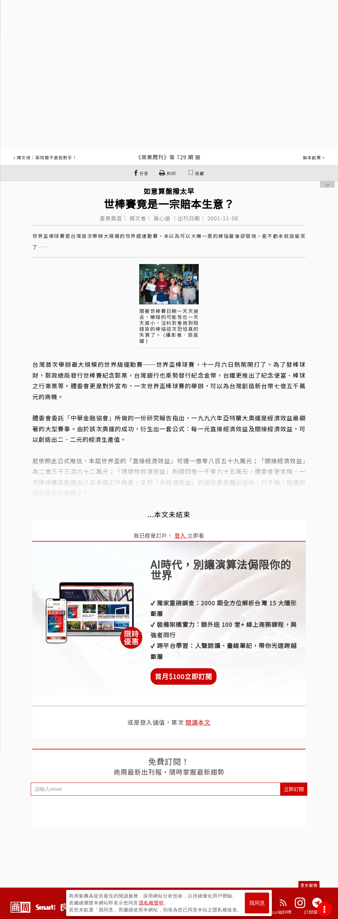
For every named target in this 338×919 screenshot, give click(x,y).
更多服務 (309, 885)
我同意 (257, 903)
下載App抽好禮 (275, 912)
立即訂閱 (294, 788)
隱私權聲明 (151, 902)
